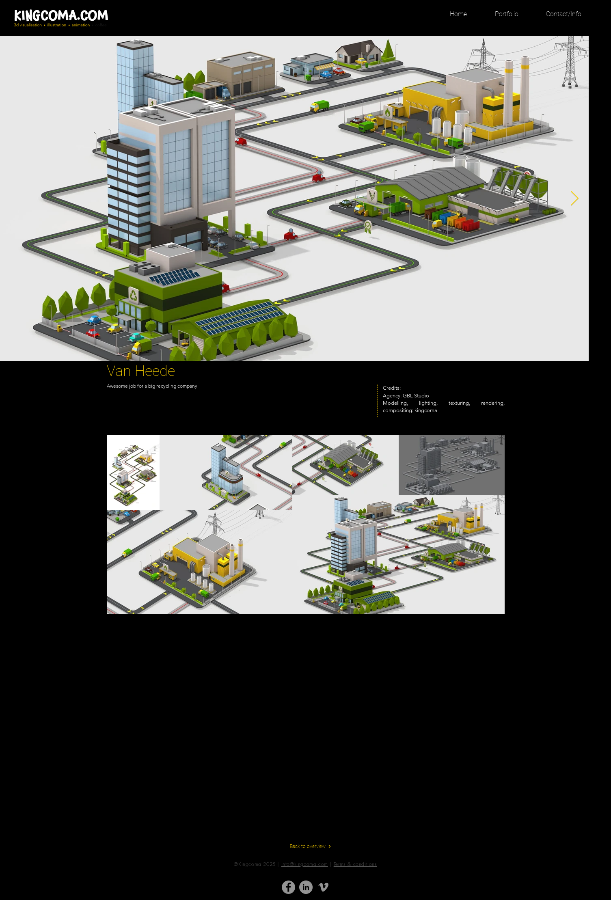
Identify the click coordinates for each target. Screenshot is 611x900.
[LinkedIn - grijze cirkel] (306, 887)
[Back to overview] (310, 846)
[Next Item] (574, 199)
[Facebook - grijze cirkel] (288, 887)
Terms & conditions (355, 864)
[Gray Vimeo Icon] (323, 887)
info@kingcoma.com (304, 864)
